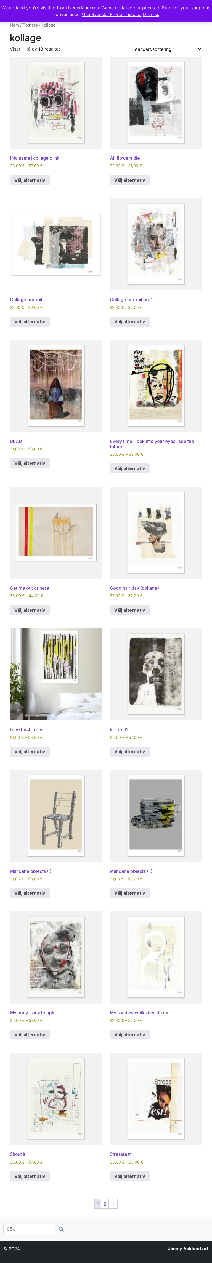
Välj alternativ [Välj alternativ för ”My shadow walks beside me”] (129, 1035)
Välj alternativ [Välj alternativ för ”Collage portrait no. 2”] (129, 321)
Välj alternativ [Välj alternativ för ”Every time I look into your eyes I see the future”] (129, 468)
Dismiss (151, 14)
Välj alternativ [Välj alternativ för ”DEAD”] (29, 463)
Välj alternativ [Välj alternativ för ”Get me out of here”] (29, 610)
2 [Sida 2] (105, 1204)
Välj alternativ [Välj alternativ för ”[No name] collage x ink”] (29, 180)
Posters (30, 25)
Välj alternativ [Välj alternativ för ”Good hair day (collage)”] (129, 610)
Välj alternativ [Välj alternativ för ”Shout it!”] (29, 1176)
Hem (14, 25)
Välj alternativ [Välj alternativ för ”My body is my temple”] (29, 1035)
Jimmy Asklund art (188, 1248)
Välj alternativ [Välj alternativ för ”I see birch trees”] (29, 751)
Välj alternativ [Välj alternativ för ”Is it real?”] (129, 751)
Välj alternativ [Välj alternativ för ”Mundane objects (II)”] (129, 893)
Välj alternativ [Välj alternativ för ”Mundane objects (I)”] (29, 893)
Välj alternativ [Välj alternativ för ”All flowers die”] (129, 180)
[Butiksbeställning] (167, 49)
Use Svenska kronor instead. (112, 14)
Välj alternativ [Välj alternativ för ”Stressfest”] (129, 1176)
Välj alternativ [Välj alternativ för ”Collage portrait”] (29, 321)
